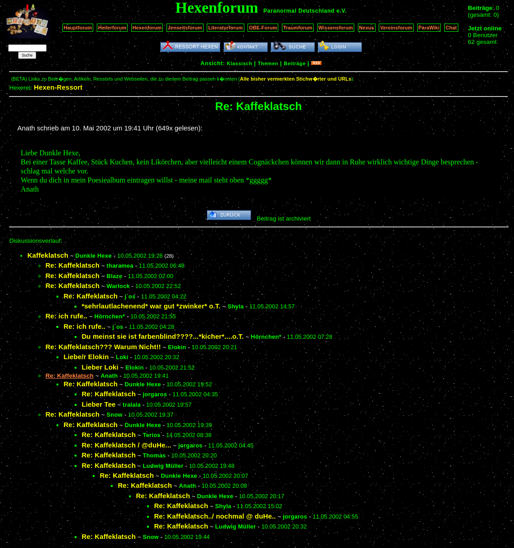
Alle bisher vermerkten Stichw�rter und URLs (295, 79)
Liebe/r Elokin (86, 357)
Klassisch (239, 63)
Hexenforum (147, 27)
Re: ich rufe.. (66, 316)
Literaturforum (225, 27)
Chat (451, 27)
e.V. (341, 11)
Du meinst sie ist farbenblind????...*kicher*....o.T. (162, 336)
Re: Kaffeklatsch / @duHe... (126, 445)
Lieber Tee (98, 404)
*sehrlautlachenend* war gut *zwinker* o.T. (150, 306)
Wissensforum (336, 27)
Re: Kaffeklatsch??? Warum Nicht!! (103, 347)
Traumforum (298, 27)
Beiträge (294, 63)
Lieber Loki (99, 367)
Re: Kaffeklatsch (72, 265)
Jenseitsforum (185, 27)
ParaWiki (429, 27)
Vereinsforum (396, 27)
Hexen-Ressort (58, 87)
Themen (268, 63)
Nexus (366, 27)
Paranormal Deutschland (299, 11)
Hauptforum (78, 27)
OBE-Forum (263, 27)
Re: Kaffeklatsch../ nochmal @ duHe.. (215, 516)
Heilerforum (112, 27)
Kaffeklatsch (47, 255)
